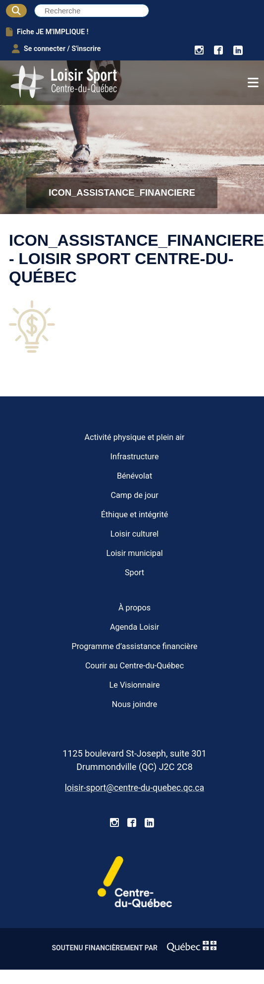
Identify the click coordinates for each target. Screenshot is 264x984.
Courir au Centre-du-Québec (134, 665)
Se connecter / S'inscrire (56, 48)
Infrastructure (134, 456)
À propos (134, 607)
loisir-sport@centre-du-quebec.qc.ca (134, 788)
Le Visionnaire (134, 685)
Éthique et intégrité (134, 514)
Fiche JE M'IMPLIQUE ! (47, 31)
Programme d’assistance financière (134, 646)
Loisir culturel (134, 534)
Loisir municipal (134, 553)
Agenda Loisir (134, 627)
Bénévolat (134, 476)
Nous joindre (134, 704)
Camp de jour (134, 495)
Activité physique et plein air (135, 437)
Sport (134, 572)
